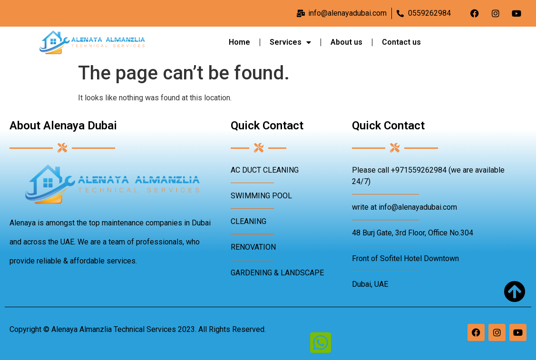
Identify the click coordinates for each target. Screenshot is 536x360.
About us (346, 42)
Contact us (401, 42)
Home (239, 42)
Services (290, 42)
